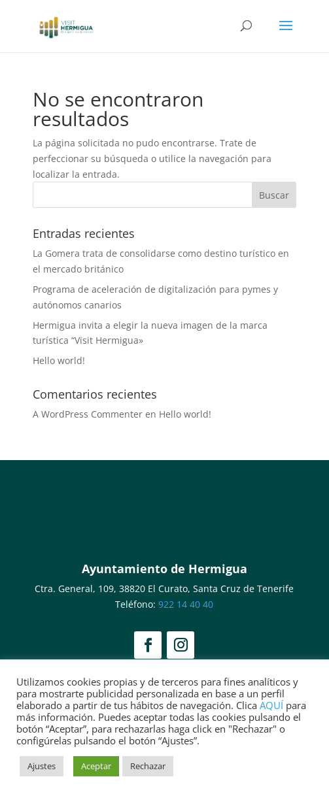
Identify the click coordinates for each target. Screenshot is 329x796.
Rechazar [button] (147, 766)
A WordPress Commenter (88, 414)
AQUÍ (271, 705)
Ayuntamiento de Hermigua (164, 568)
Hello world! (59, 360)
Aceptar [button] (96, 766)
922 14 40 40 (185, 604)
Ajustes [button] (41, 766)
